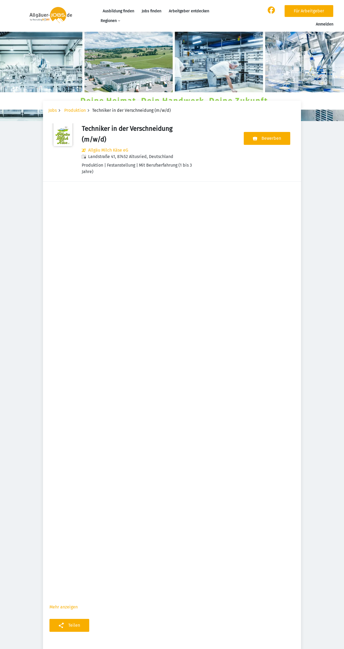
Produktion (75, 110)
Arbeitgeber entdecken (189, 11)
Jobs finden (151, 11)
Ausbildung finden (118, 11)
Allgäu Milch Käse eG (108, 150)
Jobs (52, 110)
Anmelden (324, 24)
